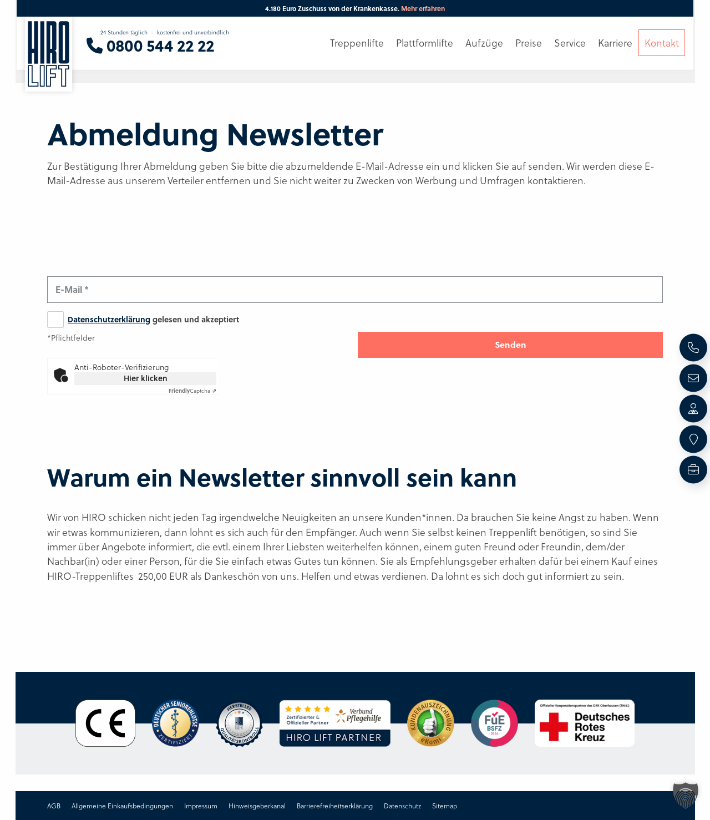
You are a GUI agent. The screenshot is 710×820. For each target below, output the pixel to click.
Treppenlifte (357, 43)
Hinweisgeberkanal (257, 806)
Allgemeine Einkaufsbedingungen (122, 806)
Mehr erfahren (423, 8)
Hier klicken (146, 378)
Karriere (615, 43)
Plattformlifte (424, 43)
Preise (528, 43)
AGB (53, 806)
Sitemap (444, 806)
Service (570, 43)
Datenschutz (402, 806)
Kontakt (662, 43)
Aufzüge (484, 43)
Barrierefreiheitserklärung (335, 806)
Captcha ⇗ (192, 390)
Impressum (200, 806)
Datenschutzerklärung (109, 319)
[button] (685, 795)
